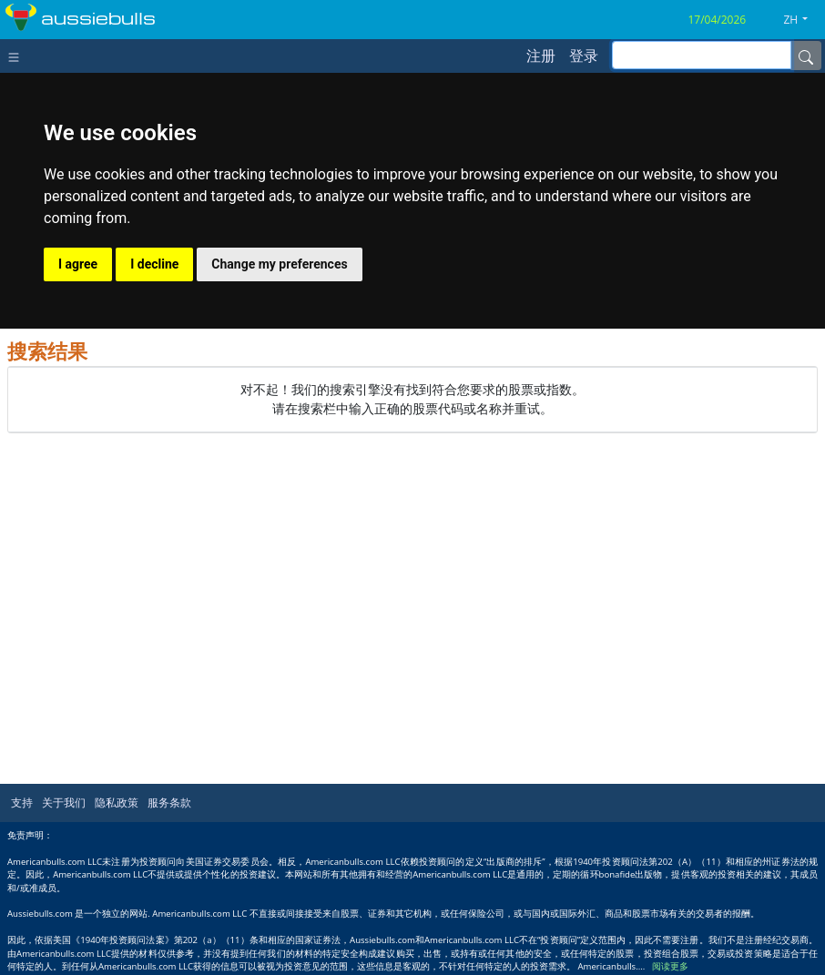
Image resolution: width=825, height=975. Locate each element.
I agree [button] (77, 264)
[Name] (805, 55)
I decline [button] (154, 264)
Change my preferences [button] (279, 264)
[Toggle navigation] (18, 55)
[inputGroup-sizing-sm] (701, 55)
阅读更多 (670, 966)
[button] (802, 20)
